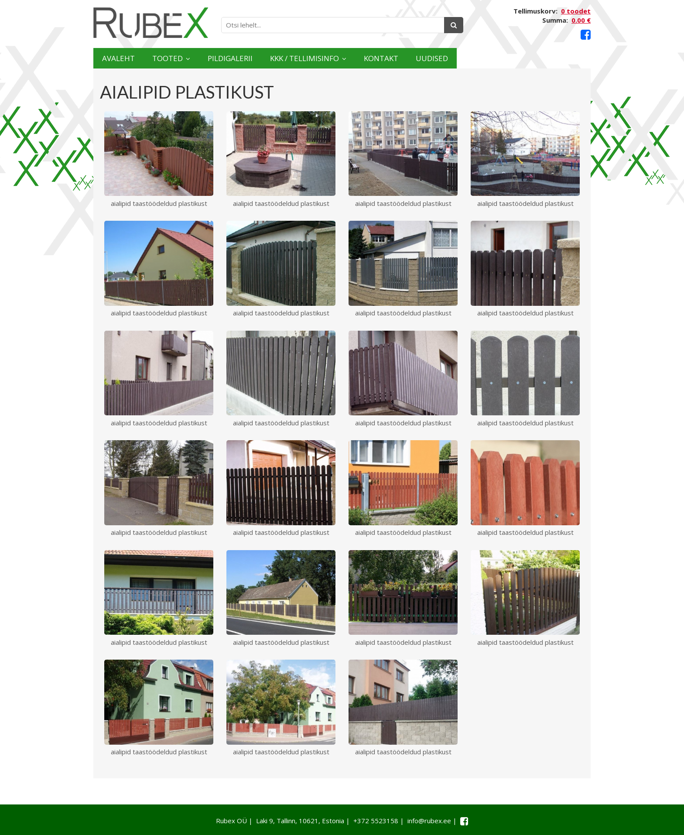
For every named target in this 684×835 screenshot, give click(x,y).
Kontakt (487, 58)
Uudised (556, 58)
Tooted (196, 58)
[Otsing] (453, 25)
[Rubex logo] (150, 23)
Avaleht (127, 58)
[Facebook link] (586, 34)
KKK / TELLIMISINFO (383, 58)
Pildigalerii (280, 58)
